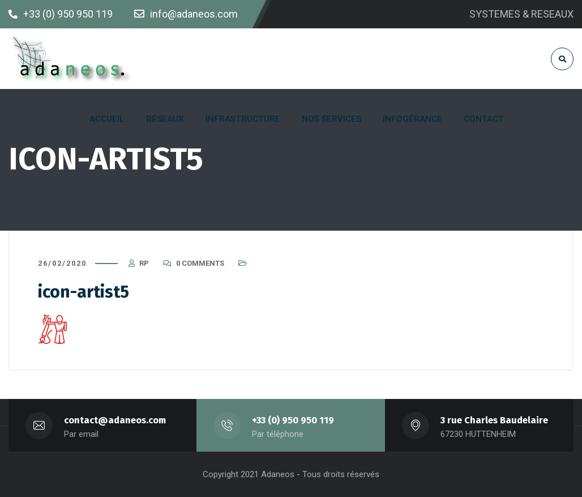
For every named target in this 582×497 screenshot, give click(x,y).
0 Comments (200, 263)
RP (144, 263)
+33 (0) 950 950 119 (293, 420)
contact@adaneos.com (115, 420)
